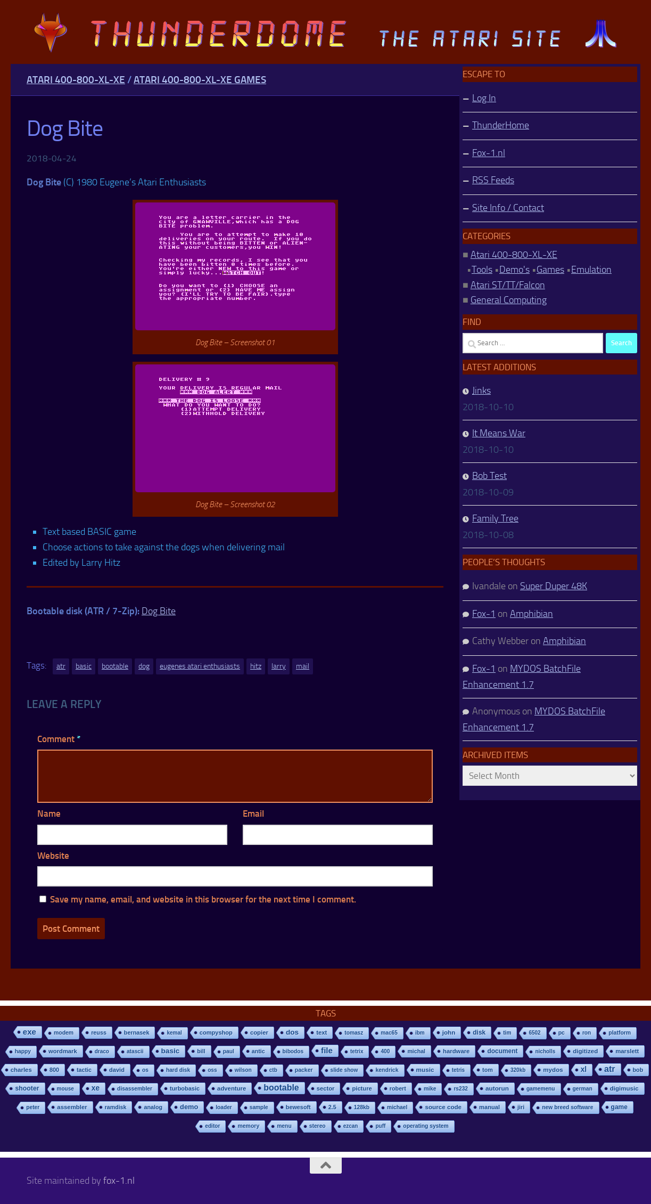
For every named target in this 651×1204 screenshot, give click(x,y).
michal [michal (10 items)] (416, 1051)
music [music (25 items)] (425, 1069)
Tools (482, 269)
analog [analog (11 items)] (153, 1107)
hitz (255, 666)
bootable (115, 666)
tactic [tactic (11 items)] (84, 1070)
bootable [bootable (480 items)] (281, 1087)
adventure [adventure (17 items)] (231, 1088)
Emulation (591, 269)
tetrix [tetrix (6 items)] (356, 1051)
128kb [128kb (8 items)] (361, 1107)
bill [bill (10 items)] (201, 1051)
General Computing (509, 300)
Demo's (514, 269)
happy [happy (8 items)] (23, 1051)
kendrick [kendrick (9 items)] (386, 1070)
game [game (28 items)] (619, 1107)
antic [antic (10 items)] (258, 1051)
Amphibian (531, 614)
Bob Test (489, 476)
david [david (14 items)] (117, 1070)
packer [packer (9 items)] (304, 1070)
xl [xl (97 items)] (584, 1069)
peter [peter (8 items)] (32, 1107)
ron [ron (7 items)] (586, 1033)
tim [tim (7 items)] (507, 1033)
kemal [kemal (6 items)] (174, 1033)
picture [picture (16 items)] (362, 1088)
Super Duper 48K (553, 586)
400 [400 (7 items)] (385, 1051)
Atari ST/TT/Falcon (508, 285)
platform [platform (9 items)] (619, 1033)
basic (84, 666)
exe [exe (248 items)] (29, 1031)
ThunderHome (500, 125)
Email (253, 813)
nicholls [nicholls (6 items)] (545, 1051)
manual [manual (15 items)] (489, 1107)
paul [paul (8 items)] (228, 1051)
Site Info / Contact (508, 208)
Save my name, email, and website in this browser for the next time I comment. (203, 899)
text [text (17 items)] (321, 1032)
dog (144, 666)
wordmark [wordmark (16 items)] (62, 1051)
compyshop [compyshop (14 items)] (216, 1032)
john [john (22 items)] (449, 1032)
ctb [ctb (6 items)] (273, 1070)
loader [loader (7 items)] (224, 1107)
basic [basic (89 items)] (170, 1051)
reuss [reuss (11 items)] (98, 1032)
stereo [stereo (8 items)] (317, 1126)
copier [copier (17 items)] (259, 1032)
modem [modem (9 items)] (63, 1033)
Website (53, 855)
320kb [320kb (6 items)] (517, 1070)
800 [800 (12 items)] (54, 1070)
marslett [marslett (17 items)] (627, 1051)
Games (550, 269)
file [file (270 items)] (327, 1050)
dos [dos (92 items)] (292, 1032)
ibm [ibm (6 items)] (420, 1033)
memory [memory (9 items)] (248, 1126)
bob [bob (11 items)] (638, 1070)
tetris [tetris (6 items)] (458, 1070)
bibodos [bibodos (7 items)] (293, 1051)
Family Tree (495, 518)
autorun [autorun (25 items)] (497, 1088)
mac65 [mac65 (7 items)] (389, 1033)
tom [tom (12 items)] (487, 1070)
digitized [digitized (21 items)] (585, 1051)
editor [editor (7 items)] (212, 1126)
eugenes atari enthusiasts (200, 666)
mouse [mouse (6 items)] (65, 1089)
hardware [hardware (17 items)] (456, 1051)
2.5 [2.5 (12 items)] (332, 1107)
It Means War (498, 433)
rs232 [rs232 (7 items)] (461, 1089)
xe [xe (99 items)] (96, 1088)
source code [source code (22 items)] (443, 1106)
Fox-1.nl (488, 153)
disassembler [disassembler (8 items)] (134, 1089)
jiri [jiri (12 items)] (520, 1107)
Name (49, 813)
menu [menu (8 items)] (284, 1126)
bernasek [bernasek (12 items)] (137, 1032)
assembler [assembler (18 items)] (72, 1107)
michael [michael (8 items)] (397, 1107)
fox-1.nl (119, 1180)
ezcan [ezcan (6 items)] (350, 1126)
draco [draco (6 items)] (102, 1051)
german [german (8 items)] (582, 1089)
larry (278, 666)
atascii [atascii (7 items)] (135, 1051)
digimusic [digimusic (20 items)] (624, 1088)
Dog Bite (159, 611)
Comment (58, 739)
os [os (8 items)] (145, 1070)
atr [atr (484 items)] (609, 1068)
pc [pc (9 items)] (561, 1033)
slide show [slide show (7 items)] (344, 1070)
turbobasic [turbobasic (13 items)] (185, 1088)
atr (60, 666)
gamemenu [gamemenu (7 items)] (540, 1089)
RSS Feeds (493, 180)
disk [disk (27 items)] (479, 1032)
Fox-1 (484, 614)
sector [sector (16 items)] (326, 1088)
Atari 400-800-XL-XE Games (200, 80)
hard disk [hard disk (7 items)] (178, 1070)
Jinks (481, 390)
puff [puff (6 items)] (380, 1126)
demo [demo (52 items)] (189, 1107)
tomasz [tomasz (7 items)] (353, 1033)
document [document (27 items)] (502, 1051)
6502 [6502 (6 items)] (534, 1033)
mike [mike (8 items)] (430, 1089)
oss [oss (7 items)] (212, 1070)
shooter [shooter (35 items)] (27, 1088)
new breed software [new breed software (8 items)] (567, 1107)
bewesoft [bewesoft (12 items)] (298, 1107)
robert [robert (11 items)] (398, 1088)
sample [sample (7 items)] (259, 1107)
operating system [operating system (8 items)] (425, 1126)
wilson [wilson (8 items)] (243, 1070)
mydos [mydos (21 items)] (553, 1070)
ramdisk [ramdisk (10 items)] (116, 1107)
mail (302, 666)
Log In (484, 98)
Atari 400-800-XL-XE (76, 80)
